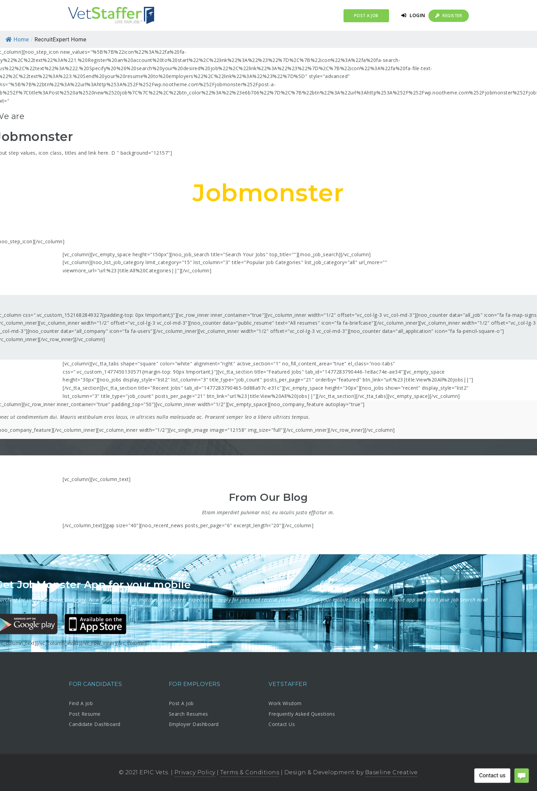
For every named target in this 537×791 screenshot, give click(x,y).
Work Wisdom (285, 703)
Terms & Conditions (249, 772)
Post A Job (181, 703)
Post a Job (366, 15)
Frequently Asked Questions (301, 714)
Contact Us (281, 724)
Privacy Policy (194, 772)
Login (413, 15)
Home (17, 39)
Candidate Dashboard (95, 724)
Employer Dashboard (194, 724)
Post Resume (85, 714)
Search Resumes (188, 714)
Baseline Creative (391, 772)
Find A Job (81, 703)
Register (448, 15)
